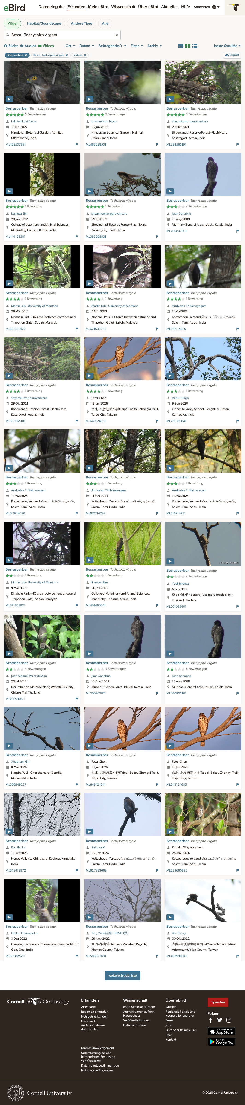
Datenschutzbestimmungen (100, 1065)
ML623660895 (176, 870)
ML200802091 (176, 231)
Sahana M (98, 847)
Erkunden (76, 7)
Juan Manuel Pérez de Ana (29, 676)
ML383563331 (96, 236)
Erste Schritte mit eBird (181, 1030)
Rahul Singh (180, 398)
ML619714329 (176, 329)
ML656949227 (16, 784)
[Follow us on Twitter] (219, 1020)
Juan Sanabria (181, 213)
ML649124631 (96, 421)
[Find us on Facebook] (210, 1020)
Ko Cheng (179, 933)
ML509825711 (15, 956)
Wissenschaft (123, 7)
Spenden (218, 1002)
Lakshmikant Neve (23, 121)
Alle (105, 23)
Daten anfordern (134, 1025)
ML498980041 (176, 956)
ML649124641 (96, 784)
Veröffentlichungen (136, 1020)
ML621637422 (16, 329)
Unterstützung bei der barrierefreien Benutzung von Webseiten (98, 1056)
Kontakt (171, 1039)
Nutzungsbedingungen (97, 1070)
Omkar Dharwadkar (24, 933)
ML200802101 (176, 693)
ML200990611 (15, 699)
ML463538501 (96, 144)
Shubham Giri (20, 761)
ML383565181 (15, 421)
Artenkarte (88, 1007)
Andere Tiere (81, 23)
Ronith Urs (18, 847)
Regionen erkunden (94, 1011)
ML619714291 (176, 513)
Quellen (171, 1007)
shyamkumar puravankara (190, 121)
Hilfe (185, 7)
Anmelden (202, 7)
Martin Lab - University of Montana (34, 306)
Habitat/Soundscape (44, 23)
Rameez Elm (19, 213)
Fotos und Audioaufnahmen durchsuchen (93, 1025)
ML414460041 (96, 605)
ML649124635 (176, 784)
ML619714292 (95, 513)
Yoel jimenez (180, 583)
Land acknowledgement (97, 1048)
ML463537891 (16, 144)
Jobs (169, 1025)
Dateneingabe (51, 7)
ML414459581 (15, 236)
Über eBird (148, 7)
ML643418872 (16, 870)
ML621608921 (15, 605)
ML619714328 (15, 513)
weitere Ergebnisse (122, 975)
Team (169, 1020)
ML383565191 (176, 144)
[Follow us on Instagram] (229, 1020)
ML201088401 (176, 606)
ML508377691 (96, 956)
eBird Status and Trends (139, 1007)
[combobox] (62, 35)
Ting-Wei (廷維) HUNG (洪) (109, 933)
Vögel (12, 23)
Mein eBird (98, 7)
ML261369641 (176, 421)
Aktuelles (169, 7)
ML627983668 (96, 870)
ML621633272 (96, 329)
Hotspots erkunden (94, 1016)
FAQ (169, 1035)
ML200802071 (96, 693)
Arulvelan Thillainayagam (189, 306)
